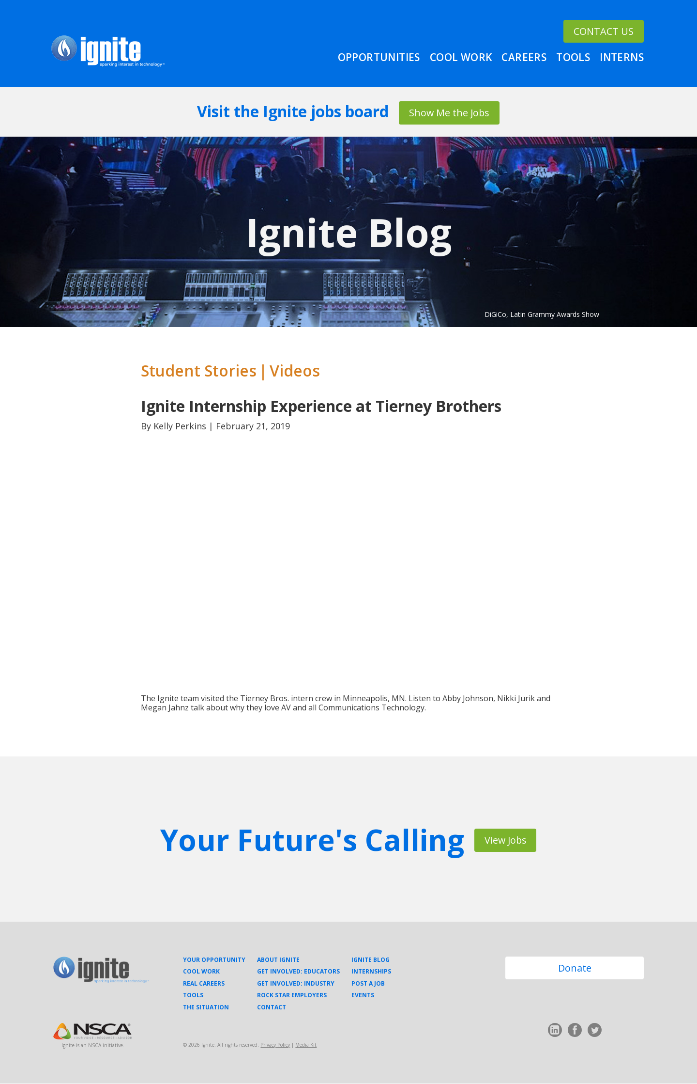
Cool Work (461, 56)
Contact (271, 1008)
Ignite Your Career (108, 51)
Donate (574, 969)
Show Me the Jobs (449, 112)
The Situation (206, 1008)
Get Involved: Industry (295, 984)
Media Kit (306, 1045)
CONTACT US (602, 22)
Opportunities (379, 56)
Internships (371, 972)
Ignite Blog (349, 232)
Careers (523, 56)
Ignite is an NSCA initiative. (92, 1045)
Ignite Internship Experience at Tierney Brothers (321, 406)
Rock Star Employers (292, 995)
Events (362, 995)
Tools (573, 56)
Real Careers (204, 984)
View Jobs (505, 840)
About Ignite (278, 960)
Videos (295, 371)
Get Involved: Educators (298, 972)
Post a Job (368, 984)
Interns (622, 56)
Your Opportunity (214, 960)
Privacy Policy (275, 1045)
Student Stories (199, 371)
